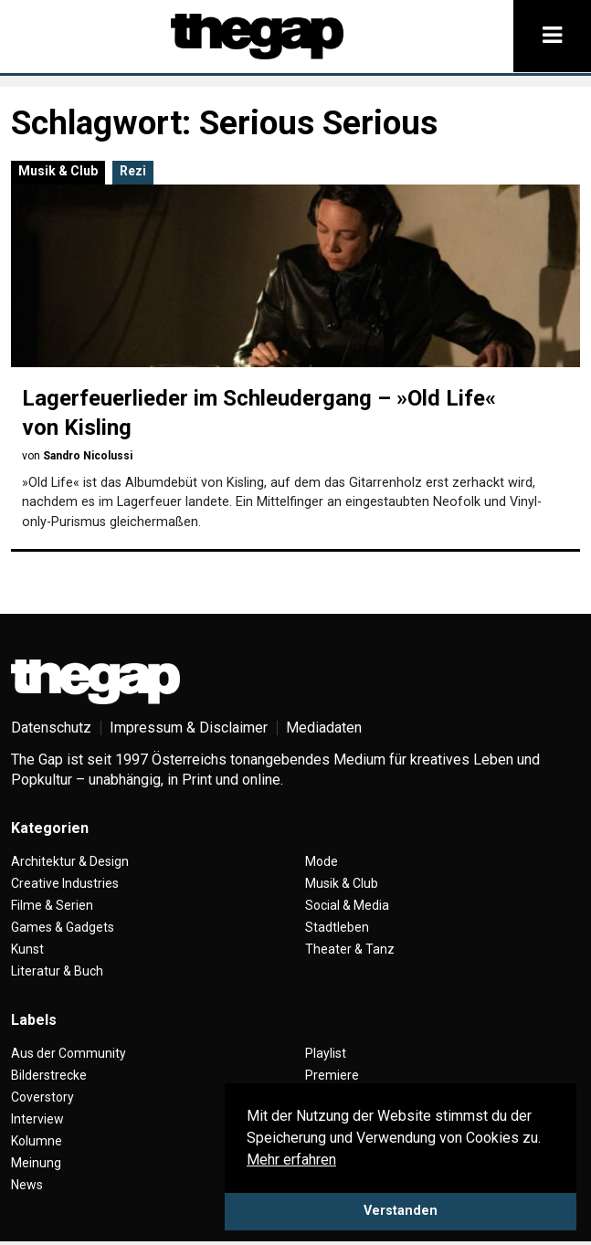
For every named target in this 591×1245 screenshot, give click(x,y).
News (27, 1184)
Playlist (325, 1053)
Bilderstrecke (49, 1075)
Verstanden (401, 1211)
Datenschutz (51, 727)
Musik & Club (58, 171)
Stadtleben (337, 927)
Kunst (27, 949)
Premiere (332, 1075)
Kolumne (36, 1141)
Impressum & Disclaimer (189, 727)
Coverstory (42, 1097)
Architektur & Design (70, 861)
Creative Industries (65, 883)
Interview (37, 1119)
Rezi (133, 171)
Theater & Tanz (350, 949)
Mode (321, 861)
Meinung (36, 1162)
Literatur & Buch (57, 971)
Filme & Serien (52, 905)
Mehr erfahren (291, 1159)
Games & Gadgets (62, 927)
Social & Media (347, 905)
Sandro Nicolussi (87, 455)
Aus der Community (68, 1053)
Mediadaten (324, 727)
